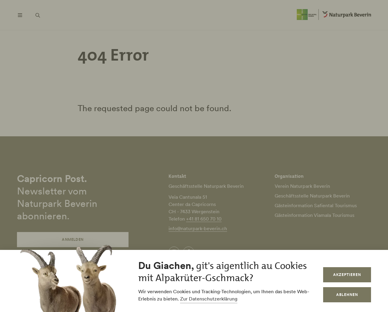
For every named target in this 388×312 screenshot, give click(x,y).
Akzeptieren (347, 274)
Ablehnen (347, 294)
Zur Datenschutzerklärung (208, 299)
